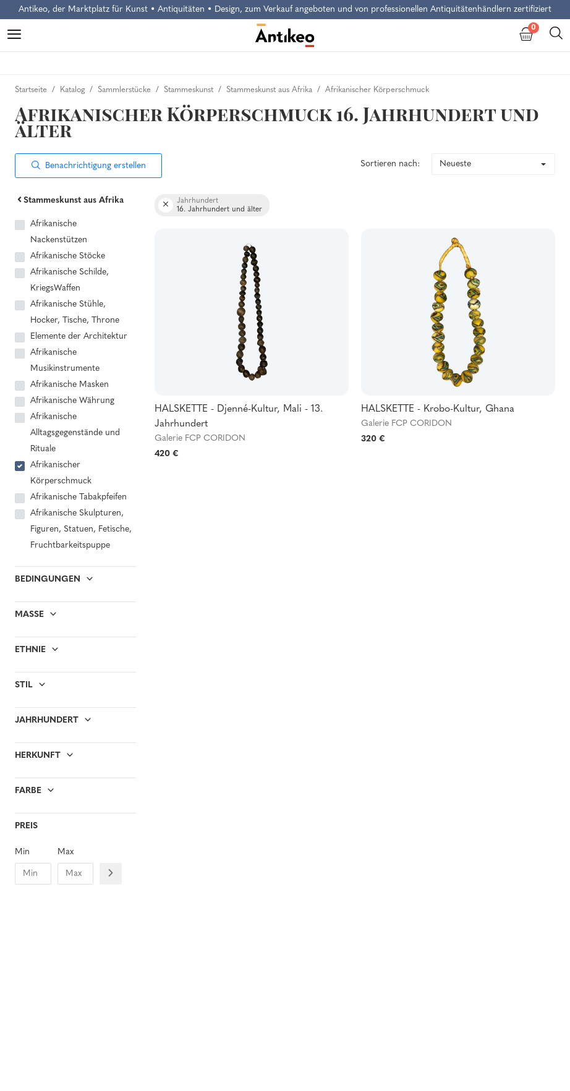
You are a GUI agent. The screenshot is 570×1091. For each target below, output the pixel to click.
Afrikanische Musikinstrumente (65, 360)
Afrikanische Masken (69, 384)
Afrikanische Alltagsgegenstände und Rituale (75, 433)
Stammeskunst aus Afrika (69, 200)
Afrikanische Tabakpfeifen (78, 497)
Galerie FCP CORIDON (200, 438)
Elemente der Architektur (78, 336)
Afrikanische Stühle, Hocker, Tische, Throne (74, 312)
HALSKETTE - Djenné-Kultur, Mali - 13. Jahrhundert (239, 416)
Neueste (455, 164)
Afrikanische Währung (72, 400)
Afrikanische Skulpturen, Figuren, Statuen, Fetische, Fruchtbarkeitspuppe (81, 529)
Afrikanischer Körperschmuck (60, 473)
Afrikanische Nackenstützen (58, 232)
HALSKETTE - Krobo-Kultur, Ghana (437, 409)
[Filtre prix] (111, 874)
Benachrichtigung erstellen (89, 166)
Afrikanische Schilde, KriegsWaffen (69, 280)
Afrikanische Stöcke (67, 256)
